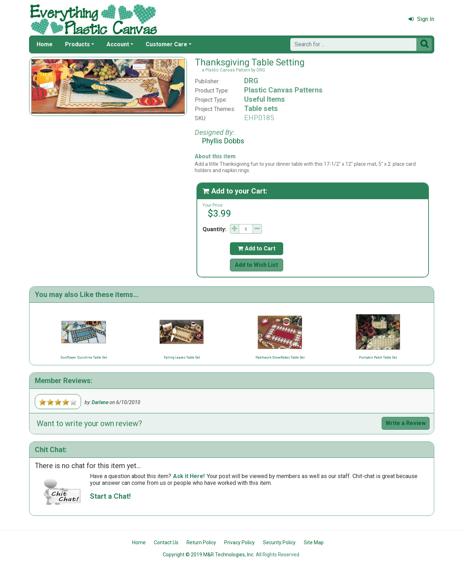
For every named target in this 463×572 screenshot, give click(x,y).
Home (45, 44)
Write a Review (406, 423)
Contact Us (166, 542)
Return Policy (201, 542)
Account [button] (118, 44)
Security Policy (279, 542)
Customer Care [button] (166, 44)
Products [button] (77, 44)
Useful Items (264, 99)
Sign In (421, 19)
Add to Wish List (256, 264)
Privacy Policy (239, 542)
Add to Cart (256, 248)
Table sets (261, 108)
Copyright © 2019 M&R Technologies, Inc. (208, 554)
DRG (251, 80)
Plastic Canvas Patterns (283, 90)
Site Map (314, 542)
